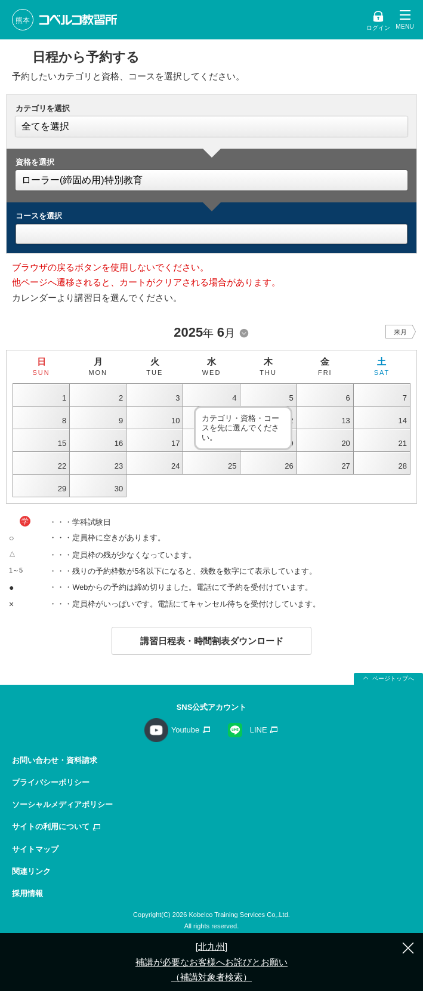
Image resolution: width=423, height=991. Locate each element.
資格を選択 (35, 162)
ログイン (378, 27)
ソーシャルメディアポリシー (62, 804)
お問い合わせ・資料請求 (54, 760)
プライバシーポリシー (50, 782)
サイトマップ (35, 849)
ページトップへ (393, 678)
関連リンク (31, 871)
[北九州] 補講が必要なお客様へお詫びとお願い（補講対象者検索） (211, 961)
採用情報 (27, 893)
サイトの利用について (50, 826)
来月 (400, 332)
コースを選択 (39, 215)
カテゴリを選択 (43, 108)
